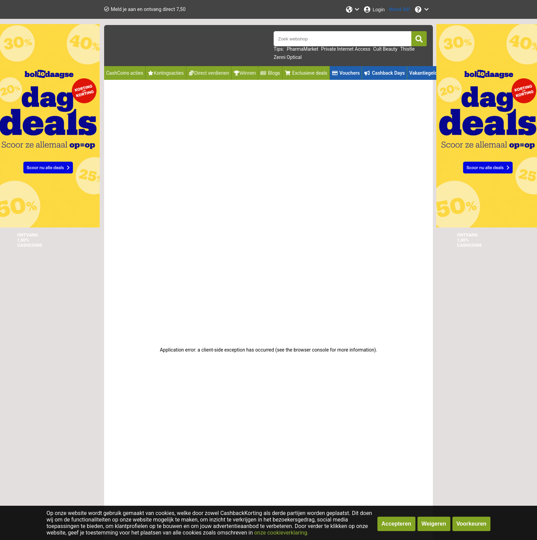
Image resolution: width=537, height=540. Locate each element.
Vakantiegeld (423, 73)
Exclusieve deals (306, 73)
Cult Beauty (385, 49)
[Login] (374, 9)
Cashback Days (384, 73)
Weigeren (434, 524)
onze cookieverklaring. (281, 532)
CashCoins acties (124, 73)
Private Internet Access (346, 49)
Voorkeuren (472, 524)
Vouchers (346, 73)
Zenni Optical (288, 57)
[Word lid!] (399, 9)
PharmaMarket (302, 49)
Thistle (407, 49)
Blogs (270, 73)
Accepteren (396, 524)
